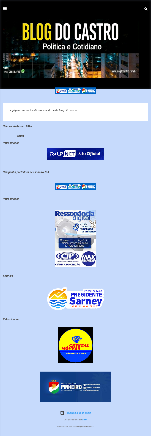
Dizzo (84, 420)
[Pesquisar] (146, 9)
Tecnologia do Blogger (75, 412)
